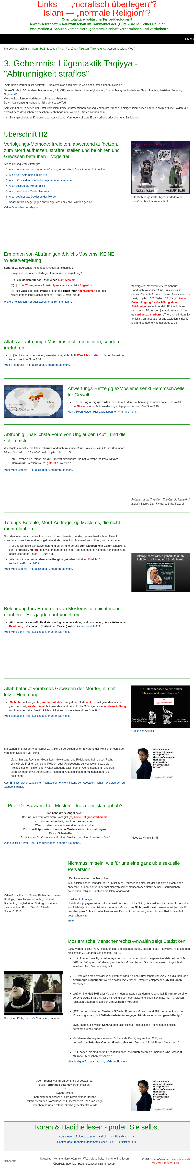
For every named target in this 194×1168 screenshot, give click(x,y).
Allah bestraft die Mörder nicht (27, 185)
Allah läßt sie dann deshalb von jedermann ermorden (41, 180)
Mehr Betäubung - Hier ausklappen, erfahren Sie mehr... (37, 715)
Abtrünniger (86, 899)
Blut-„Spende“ (25, 1018)
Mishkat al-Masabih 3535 (86, 626)
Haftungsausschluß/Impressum (97, 1163)
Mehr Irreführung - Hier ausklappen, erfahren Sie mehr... (37, 364)
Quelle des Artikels (142, 730)
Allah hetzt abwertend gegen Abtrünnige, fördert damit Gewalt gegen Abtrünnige (57, 169)
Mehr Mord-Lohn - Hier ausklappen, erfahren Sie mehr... (37, 631)
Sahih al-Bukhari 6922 (26, 563)
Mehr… (72, 921)
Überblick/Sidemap (64, 1163)
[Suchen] (26, 1161)
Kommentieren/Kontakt (67, 1158)
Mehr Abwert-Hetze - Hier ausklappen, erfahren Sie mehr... (103, 411)
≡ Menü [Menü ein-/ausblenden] (189, 39)
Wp (16, 94)
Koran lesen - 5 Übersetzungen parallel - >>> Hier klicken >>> (97, 1136)
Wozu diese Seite (93, 1158)
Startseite (46, 1158)
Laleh (45, 1018)
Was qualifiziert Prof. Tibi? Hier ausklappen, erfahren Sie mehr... (42, 842)
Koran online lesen (117, 1158)
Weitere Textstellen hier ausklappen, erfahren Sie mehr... (38, 301)
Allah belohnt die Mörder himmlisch (30, 191)
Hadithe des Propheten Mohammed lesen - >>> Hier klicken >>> (97, 1142)
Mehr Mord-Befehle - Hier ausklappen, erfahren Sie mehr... (39, 469)
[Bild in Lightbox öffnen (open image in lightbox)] (160, 167)
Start (35, 48)
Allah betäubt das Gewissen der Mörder (33, 196)
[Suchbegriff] (15, 1161)
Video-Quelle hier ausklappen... (23, 207)
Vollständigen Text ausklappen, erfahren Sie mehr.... (99, 1061)
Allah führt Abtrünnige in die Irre (28, 174)
